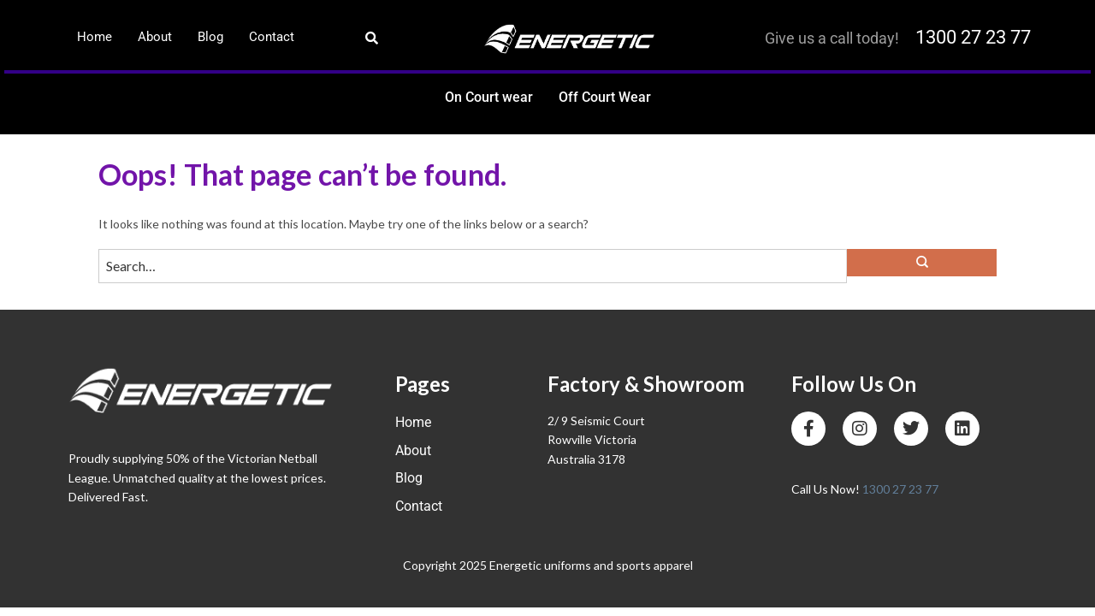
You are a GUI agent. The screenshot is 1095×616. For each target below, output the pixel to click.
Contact (271, 36)
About (155, 36)
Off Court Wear (605, 97)
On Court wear (489, 97)
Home (94, 36)
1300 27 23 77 (973, 37)
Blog (210, 36)
